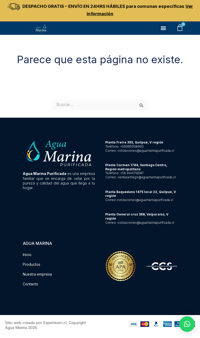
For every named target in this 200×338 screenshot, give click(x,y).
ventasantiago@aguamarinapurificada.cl (146, 177)
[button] (163, 29)
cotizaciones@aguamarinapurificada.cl (145, 150)
